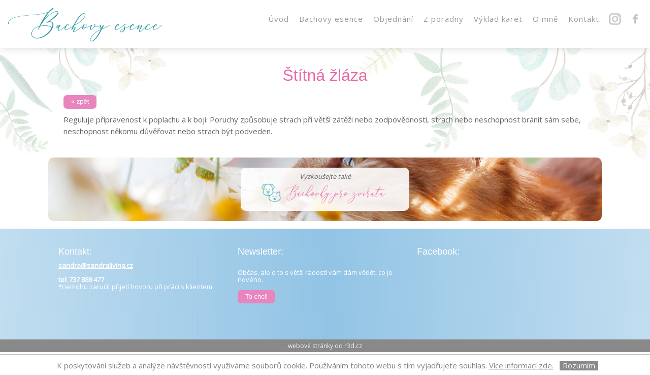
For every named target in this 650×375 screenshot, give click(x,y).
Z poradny (444, 19)
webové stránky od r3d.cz (325, 345)
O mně (545, 19)
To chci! (256, 296)
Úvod (278, 19)
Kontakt (583, 19)
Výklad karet (498, 19)
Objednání (393, 19)
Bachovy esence (331, 19)
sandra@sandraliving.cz (95, 265)
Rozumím (579, 365)
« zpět (80, 101)
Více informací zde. (521, 365)
